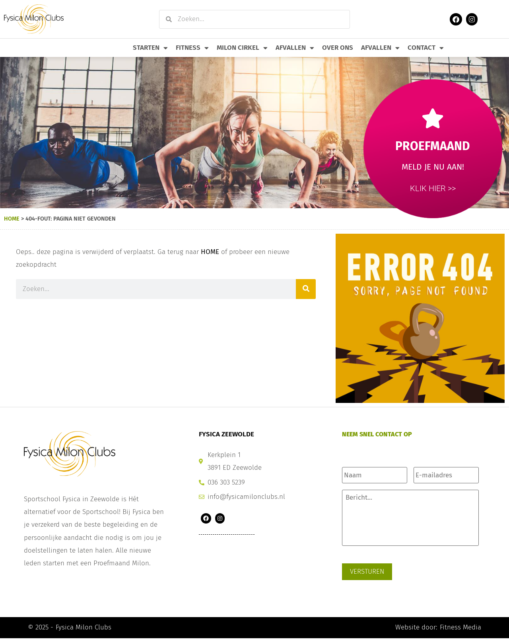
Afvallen (295, 48)
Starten (150, 48)
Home (11, 218)
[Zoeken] (306, 289)
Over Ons (337, 47)
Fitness (192, 48)
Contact (426, 48)
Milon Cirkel (242, 48)
